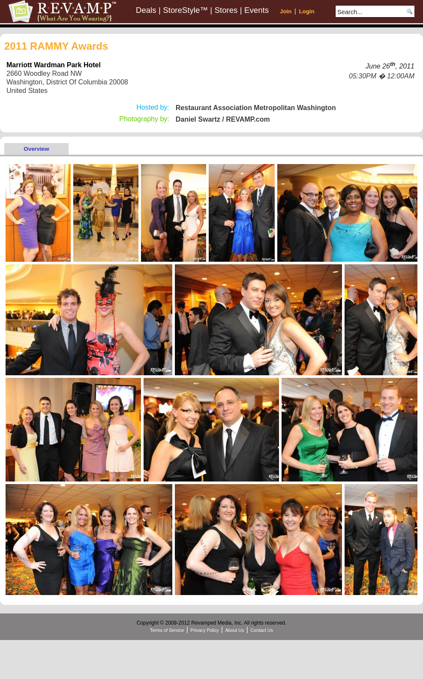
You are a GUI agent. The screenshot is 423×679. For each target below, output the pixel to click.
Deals (146, 10)
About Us (234, 630)
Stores (226, 10)
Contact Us (261, 630)
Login (306, 11)
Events (256, 10)
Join (285, 11)
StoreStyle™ (185, 10)
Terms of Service (167, 630)
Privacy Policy (204, 630)
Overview (36, 149)
